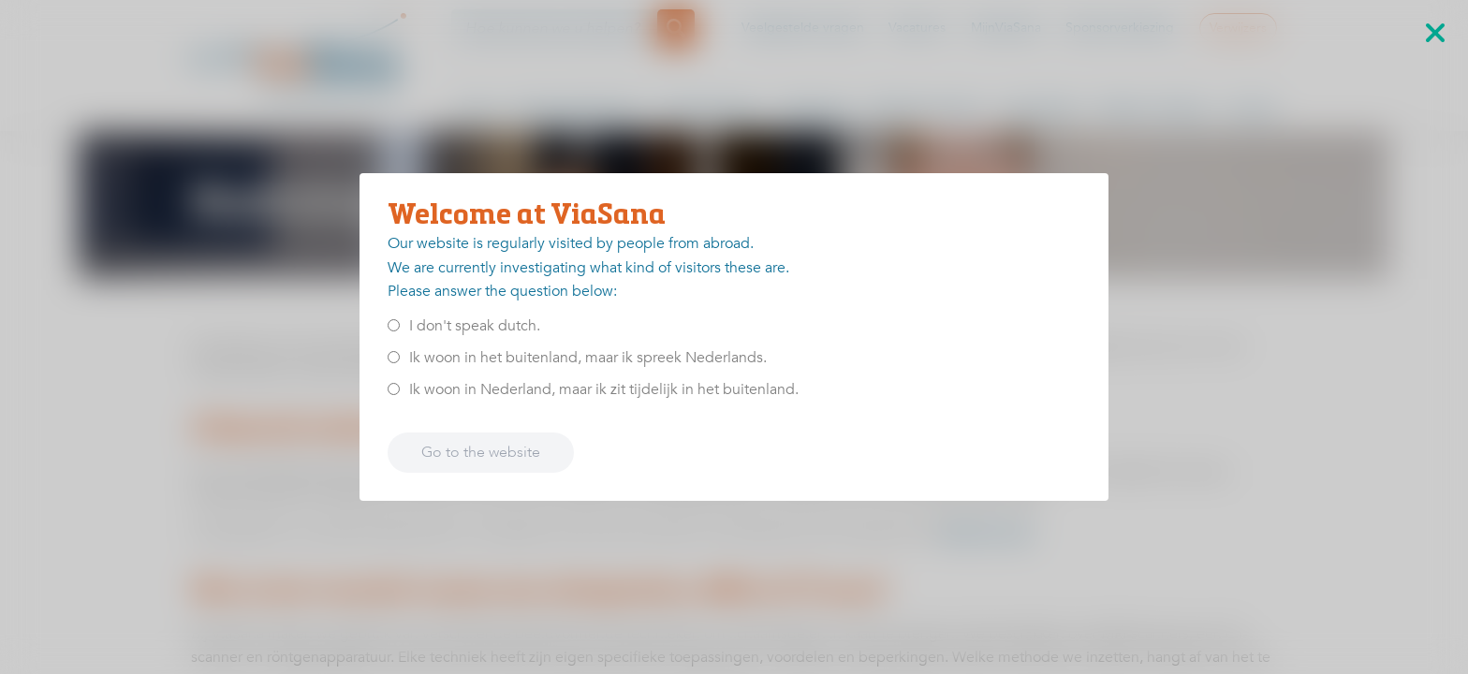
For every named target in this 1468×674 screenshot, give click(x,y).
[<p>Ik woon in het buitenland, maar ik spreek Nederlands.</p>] (394, 357)
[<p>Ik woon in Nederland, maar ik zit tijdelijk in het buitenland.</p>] (394, 389)
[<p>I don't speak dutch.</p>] (394, 325)
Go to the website (480, 452)
